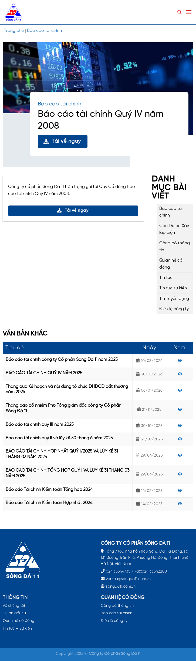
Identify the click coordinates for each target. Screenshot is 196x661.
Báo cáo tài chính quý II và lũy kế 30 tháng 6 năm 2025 (59, 438)
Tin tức (166, 277)
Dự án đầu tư (14, 613)
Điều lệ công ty (174, 309)
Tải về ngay (62, 141)
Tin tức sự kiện (173, 288)
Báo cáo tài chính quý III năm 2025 (40, 424)
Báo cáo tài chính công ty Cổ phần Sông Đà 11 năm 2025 (62, 359)
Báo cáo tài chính (44, 30)
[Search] (179, 12)
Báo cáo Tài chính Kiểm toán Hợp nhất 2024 (49, 503)
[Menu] (188, 12)
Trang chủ (14, 30)
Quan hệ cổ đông (171, 264)
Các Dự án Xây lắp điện (174, 229)
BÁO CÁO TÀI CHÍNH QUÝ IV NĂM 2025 (44, 373)
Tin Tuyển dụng (174, 298)
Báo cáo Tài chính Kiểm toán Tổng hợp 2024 (49, 489)
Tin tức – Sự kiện (17, 628)
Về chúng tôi (14, 606)
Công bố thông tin (174, 246)
